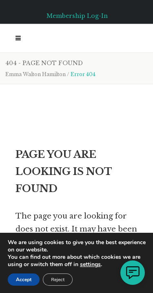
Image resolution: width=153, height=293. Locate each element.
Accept (23, 279)
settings (90, 264)
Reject (57, 279)
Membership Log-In (77, 16)
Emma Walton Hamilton (35, 74)
